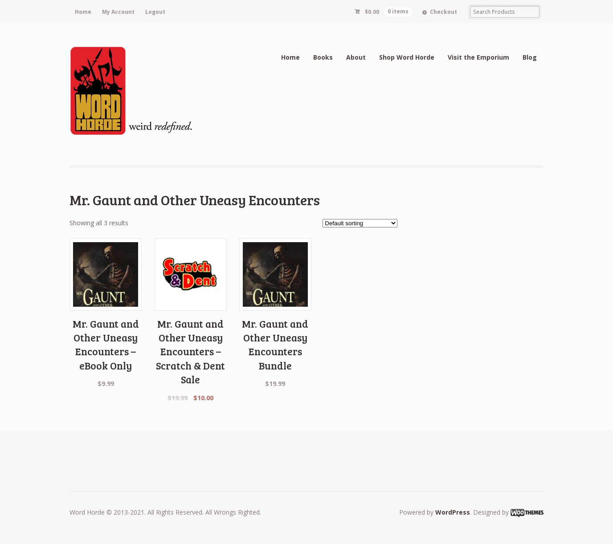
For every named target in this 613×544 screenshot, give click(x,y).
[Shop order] (360, 223)
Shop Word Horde (406, 57)
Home (83, 12)
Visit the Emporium (478, 57)
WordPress (452, 512)
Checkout (443, 12)
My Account (118, 12)
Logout (155, 12)
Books (323, 57)
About (356, 57)
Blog (530, 57)
